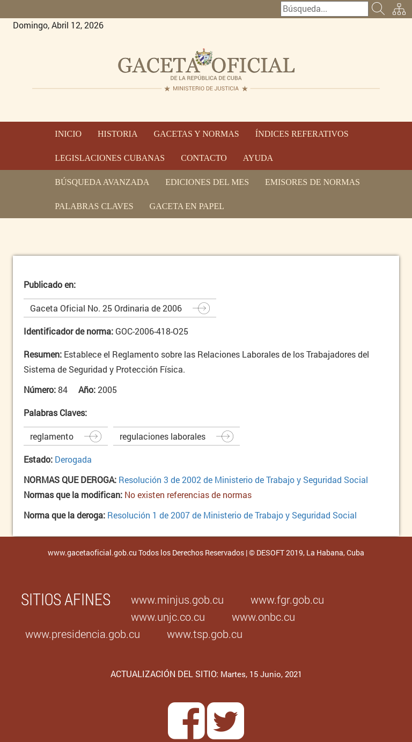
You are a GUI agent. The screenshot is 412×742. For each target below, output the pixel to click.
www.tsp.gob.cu (204, 634)
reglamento (51, 436)
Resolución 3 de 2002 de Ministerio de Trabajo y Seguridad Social (243, 479)
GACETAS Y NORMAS (196, 133)
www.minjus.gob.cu (177, 599)
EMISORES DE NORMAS (312, 182)
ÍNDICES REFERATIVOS (302, 133)
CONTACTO (204, 157)
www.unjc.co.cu (168, 617)
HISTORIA (117, 133)
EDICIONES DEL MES (207, 182)
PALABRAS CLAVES (94, 206)
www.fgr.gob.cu (287, 599)
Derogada (73, 459)
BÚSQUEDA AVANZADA (102, 182)
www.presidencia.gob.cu (82, 634)
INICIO (68, 133)
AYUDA (258, 157)
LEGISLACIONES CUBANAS (110, 157)
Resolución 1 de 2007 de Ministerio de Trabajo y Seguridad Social (232, 515)
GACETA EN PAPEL (187, 206)
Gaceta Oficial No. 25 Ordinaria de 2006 (106, 308)
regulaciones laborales (162, 436)
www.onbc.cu (263, 617)
